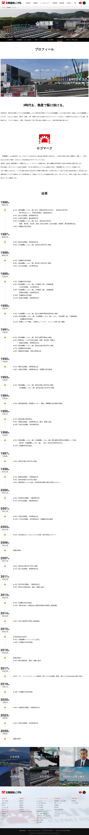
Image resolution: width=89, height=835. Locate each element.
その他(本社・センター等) (25, 811)
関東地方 (21, 801)
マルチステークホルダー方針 (63, 830)
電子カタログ (5, 811)
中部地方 (21, 803)
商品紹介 (28, 3)
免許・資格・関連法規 (42, 813)
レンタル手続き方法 (41, 803)
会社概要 (50, 39)
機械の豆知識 (40, 820)
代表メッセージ (39, 39)
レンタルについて (45, 3)
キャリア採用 (75, 803)
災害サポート (5, 803)
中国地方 (21, 807)
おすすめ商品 (5, 801)
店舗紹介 (35, 3)
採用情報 (61, 3)
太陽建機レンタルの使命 (23, 39)
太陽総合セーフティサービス (43, 815)
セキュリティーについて (34, 830)
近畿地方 (21, 805)
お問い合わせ (22, 830)
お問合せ (69, 3)
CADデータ (4, 818)
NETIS (3, 805)
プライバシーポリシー (48, 830)
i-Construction (5, 815)
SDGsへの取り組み (72, 39)
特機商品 (4, 813)
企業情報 (9, 7)
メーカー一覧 (5, 807)
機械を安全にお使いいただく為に (45, 818)
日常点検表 (39, 822)
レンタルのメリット (41, 801)
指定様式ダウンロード (42, 811)
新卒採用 (74, 801)
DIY (3, 820)
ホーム (3, 7)
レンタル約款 (40, 805)
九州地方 (21, 809)
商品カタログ (5, 809)
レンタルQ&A (40, 809)
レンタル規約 (40, 807)
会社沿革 (14, 7)
